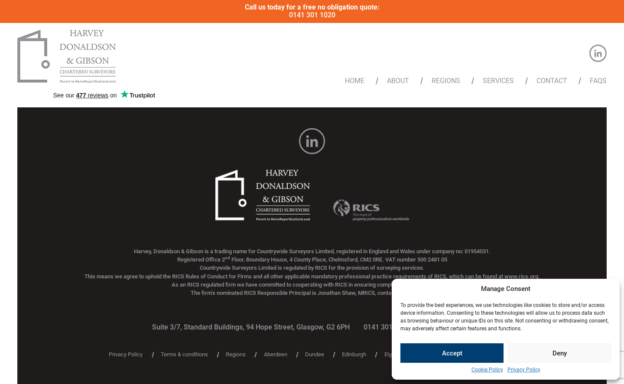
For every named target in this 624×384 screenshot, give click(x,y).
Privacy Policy (523, 370)
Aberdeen (275, 355)
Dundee (314, 355)
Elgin (390, 355)
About (398, 80)
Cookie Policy (487, 370)
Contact (551, 80)
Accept (452, 353)
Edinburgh (354, 355)
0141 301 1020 (312, 15)
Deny (559, 353)
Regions (446, 80)
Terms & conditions (184, 355)
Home (354, 80)
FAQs (598, 80)
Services (498, 80)
